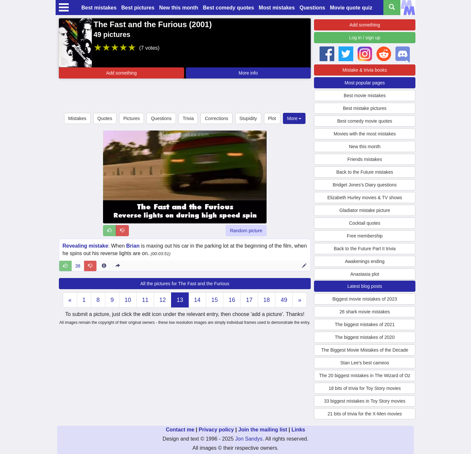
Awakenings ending (364, 261)
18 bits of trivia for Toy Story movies (365, 388)
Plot (272, 118)
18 (266, 300)
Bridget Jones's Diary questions (365, 184)
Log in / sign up (364, 37)
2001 (200, 24)
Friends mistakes (364, 159)
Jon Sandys (249, 439)
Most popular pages (365, 82)
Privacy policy (216, 429)
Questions (312, 7)
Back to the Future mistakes (364, 172)
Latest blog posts (364, 286)
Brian (133, 246)
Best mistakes (99, 7)
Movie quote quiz (351, 7)
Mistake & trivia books (364, 70)
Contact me (180, 429)
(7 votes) (149, 48)
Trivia (188, 118)
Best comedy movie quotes (364, 121)
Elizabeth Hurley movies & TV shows (364, 197)
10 (128, 300)
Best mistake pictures (364, 108)
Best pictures (137, 7)
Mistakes (77, 118)
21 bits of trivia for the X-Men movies (364, 413)
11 (145, 300)
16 (232, 300)
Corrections (216, 118)
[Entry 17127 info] (104, 266)
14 (197, 300)
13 (180, 300)
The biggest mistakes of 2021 (365, 324)
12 (162, 300)
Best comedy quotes (228, 7)
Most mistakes (277, 7)
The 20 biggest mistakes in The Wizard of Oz (364, 375)
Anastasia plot (364, 274)
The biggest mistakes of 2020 (365, 337)
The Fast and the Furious (140, 24)
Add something (121, 73)
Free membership (365, 235)
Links (298, 429)
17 (249, 300)
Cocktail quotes (364, 223)
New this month (178, 7)
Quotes (104, 118)
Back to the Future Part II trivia (364, 248)
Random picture (246, 230)
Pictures (131, 118)
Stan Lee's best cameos (364, 362)
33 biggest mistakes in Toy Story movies (365, 401)
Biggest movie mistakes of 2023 (364, 299)
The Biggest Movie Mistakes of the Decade (364, 350)
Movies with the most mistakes (365, 133)
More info (248, 73)
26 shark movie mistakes (365, 311)
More (294, 118)
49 (284, 300)
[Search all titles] (391, 7)
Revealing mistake (85, 246)
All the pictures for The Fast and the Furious (184, 283)
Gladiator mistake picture (365, 210)
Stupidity (248, 118)
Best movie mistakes (365, 95)
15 (214, 300)
